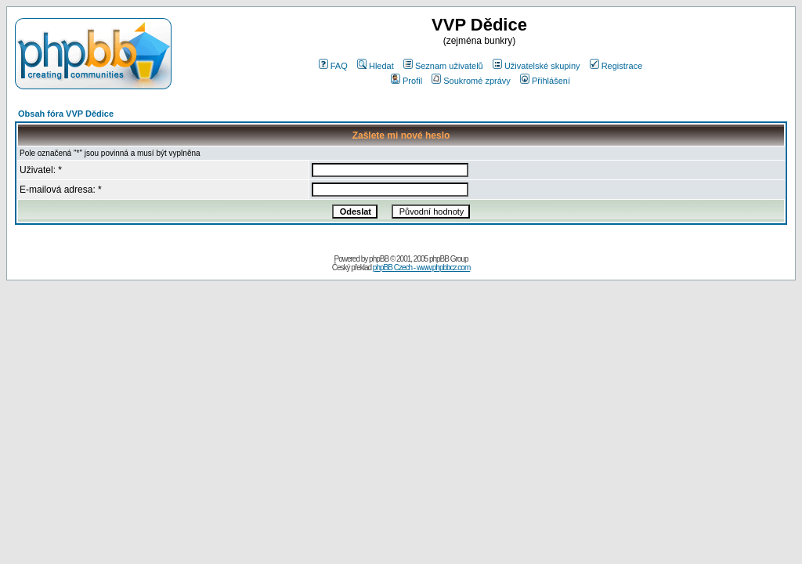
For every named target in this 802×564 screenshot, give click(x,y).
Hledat (375, 65)
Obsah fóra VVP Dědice (66, 113)
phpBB (378, 259)
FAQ (333, 65)
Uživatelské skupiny (536, 65)
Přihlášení (545, 80)
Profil (406, 80)
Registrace (616, 65)
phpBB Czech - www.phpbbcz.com (421, 267)
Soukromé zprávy (471, 80)
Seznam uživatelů (443, 65)
